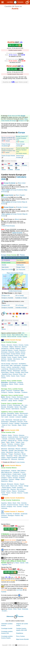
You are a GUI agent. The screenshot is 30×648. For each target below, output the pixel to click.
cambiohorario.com (23, 645)
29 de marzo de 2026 (14, 115)
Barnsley (3, 413)
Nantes (17, 407)
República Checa (7, 374)
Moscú (17, 219)
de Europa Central (11, 202)
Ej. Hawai (16, 562)
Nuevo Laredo (5, 485)
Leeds (6, 417)
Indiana (18, 442)
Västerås (3, 386)
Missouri (18, 448)
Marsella (3, 407)
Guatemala (24, 513)
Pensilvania (17, 454)
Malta (24, 369)
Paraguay (9, 506)
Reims (3, 408)
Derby (26, 415)
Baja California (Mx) (17, 334)
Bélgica (11, 346)
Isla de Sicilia (5, 365)
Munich (15, 400)
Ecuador (3, 504)
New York (17, 452)
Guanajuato (4, 479)
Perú (14, 506)
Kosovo (3, 367)
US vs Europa (20, 305)
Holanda (12, 348)
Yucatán (25, 492)
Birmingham (10, 413)
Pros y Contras (20, 636)
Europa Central (6, 262)
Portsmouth (4, 423)
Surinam (19, 506)
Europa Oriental (21, 262)
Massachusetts (12, 445)
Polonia (12, 372)
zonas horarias (20, 462)
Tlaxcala (13, 492)
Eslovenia (11, 352)
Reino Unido (21, 183)
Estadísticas (19, 633)
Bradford (3, 415)
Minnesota (4, 448)
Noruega (23, 370)
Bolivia (10, 503)
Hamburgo (23, 398)
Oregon (11, 454)
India (27, 562)
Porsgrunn (4, 392)
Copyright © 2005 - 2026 (8, 645)
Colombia (24, 503)
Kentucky (10, 444)
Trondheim (24, 392)
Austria (26, 345)
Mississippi (11, 448)
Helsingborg (4, 384)
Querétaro (20, 487)
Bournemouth (24, 413)
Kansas (4, 444)
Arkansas (21, 435)
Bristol (15, 415)
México (11, 481)
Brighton (9, 415)
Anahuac (13, 470)
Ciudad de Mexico (6, 474)
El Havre (9, 405)
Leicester (11, 417)
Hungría (14, 357)
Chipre (23, 348)
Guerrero (11, 479)
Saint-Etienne (15, 408)
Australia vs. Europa (21, 298)
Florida (20, 440)
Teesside (14, 425)
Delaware (19, 438)
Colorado (4, 438)
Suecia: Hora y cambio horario (11, 380)
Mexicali (3, 484)
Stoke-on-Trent (6, 425)
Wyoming (21, 459)
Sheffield (16, 423)
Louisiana (17, 444)
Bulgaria (17, 348)
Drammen (9, 390)
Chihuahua (15, 476)
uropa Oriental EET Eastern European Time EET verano (8, 150)
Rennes (8, 408)
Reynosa (13, 489)
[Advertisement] (15, 26)
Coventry (20, 415)
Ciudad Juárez (17, 474)
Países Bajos (5, 372)
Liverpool (18, 417)
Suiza (17, 376)
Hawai (3, 442)
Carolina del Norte (12, 437)
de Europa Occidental (12, 190)
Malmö (11, 384)
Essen (11, 398)
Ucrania (25, 207)
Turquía (22, 376)
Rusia (20, 374)
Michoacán (10, 484)
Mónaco (9, 370)
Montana (23, 448)
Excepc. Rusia (21, 267)
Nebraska (4, 450)
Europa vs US (24, 120)
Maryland (3, 445)
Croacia (16, 350)
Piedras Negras (6, 487)
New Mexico (9, 452)
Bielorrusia (18, 346)
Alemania (4, 197)
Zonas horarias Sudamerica (10, 500)
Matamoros (4, 481)
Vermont (25, 455)
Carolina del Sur (23, 437)
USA (4, 164)
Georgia (22, 355)
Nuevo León (13, 485)
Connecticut (11, 438)
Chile (18, 503)
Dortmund (20, 397)
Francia (16, 355)
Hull (2, 417)
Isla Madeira (22, 363)
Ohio (22, 452)
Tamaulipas (21, 491)
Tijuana (8, 492)
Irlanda (20, 357)
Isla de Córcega (5, 363)
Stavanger (17, 392)
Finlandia (19, 207)
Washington (21, 457)
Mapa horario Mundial (22, 639)
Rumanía (15, 374)
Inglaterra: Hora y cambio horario (12, 412)
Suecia (13, 376)
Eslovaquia (4, 352)
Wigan (19, 425)
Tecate (3, 492)
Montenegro (16, 370)
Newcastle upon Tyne (19, 420)
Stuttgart (20, 400)
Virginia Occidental (12, 457)
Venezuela (4, 508)
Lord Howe (19, 590)
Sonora (9, 491)
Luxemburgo (4, 369)
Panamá (17, 515)
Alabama (4, 435)
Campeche (16, 472)
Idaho (8, 442)
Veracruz (19, 492)
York (2, 427)
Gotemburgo (12, 382)
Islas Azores (5, 267)
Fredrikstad (16, 390)
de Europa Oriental (11, 214)
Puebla (14, 487)
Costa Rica (9, 513)
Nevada (11, 450)
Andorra (15, 345)
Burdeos (3, 405)
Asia (25, 334)
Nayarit (22, 484)
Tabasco (14, 491)
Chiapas (8, 476)
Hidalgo (17, 479)
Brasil (14, 503)
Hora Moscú (20, 260)
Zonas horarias (11, 255)
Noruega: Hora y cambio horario (12, 389)
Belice (3, 513)
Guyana (21, 504)
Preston (11, 423)
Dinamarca (22, 350)
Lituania (23, 367)
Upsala (21, 384)
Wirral (24, 425)
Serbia (8, 376)
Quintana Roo (5, 489)
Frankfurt (16, 398)
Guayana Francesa (12, 504)
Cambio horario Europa (15, 291)
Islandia (4, 265)
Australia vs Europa (21, 307)
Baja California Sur (6, 472)
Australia (3, 336)
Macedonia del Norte (15, 369)
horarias (20, 616)
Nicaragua (11, 515)
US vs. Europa (19, 295)
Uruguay (25, 506)
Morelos (16, 484)
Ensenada (22, 477)
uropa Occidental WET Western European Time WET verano (8, 139)
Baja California (22, 470)
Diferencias (10, 616)
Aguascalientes (5, 470)
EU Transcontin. (21, 269)
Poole (25, 421)
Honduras (4, 515)
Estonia (23, 352)
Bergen (3, 390)
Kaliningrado (20, 265)
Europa (23, 115)
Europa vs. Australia (7, 298)
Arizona (15, 435)
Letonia (9, 367)
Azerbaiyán (5, 346)
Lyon (26, 405)
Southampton (24, 423)
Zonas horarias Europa (9, 342)
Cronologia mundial (6, 628)
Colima (10, 477)
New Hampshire (19, 450)
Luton (2, 420)
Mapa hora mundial (8, 269)
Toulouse (22, 408)
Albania (3, 345)
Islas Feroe (14, 363)
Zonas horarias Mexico (9, 468)
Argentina (4, 503)
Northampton (5, 421)
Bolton (17, 413)
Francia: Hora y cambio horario (11, 403)
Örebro (16, 384)
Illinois (12, 442)
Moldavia (3, 370)
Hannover (4, 400)
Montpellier (10, 407)
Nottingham (13, 421)
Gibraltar (3, 357)
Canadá (3, 334)
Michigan (20, 445)
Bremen (8, 397)
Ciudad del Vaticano (7, 350)
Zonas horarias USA (8, 432)
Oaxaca (20, 485)
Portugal (3, 185)
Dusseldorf (5, 398)
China (14, 609)
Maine (22, 444)
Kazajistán (25, 365)
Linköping (20, 382)
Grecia (3, 209)
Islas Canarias (11, 360)
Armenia (21, 345)
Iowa (22, 442)
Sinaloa (3, 491)
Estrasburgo (16, 405)
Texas (16, 455)
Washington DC (5, 459)
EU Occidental (6, 260)
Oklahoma (4, 454)
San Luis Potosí (21, 489)
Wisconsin (14, 459)
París (17, 195)
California (4, 437)
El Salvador (16, 513)
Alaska (10, 435)
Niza (21, 407)
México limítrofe (11, 336)
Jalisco (23, 479)
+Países (22, 255)
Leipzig (10, 400)
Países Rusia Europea (8, 226)
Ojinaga (26, 485)
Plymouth (20, 421)
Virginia (3, 457)
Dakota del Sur (12, 440)
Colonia (14, 397)
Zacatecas (5, 494)
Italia (11, 365)
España (22, 195)
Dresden (26, 397)
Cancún (22, 472)
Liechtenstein (15, 367)
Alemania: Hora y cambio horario (12, 395)
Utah (20, 455)
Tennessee (9, 455)
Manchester (9, 420)
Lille (22, 405)
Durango (15, 477)
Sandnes (10, 392)
